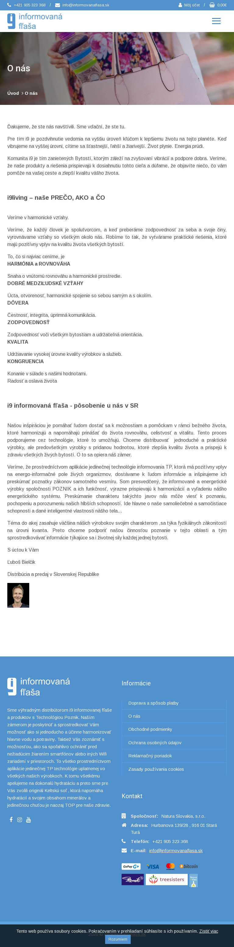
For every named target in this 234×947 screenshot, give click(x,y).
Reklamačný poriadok (150, 755)
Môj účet (189, 5)
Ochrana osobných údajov (155, 742)
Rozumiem (117, 939)
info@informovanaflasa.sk (82, 5)
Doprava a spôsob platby (153, 703)
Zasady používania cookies (156, 769)
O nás (31, 93)
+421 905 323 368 (26, 5)
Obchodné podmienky (150, 729)
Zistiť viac (208, 931)
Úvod (13, 93)
